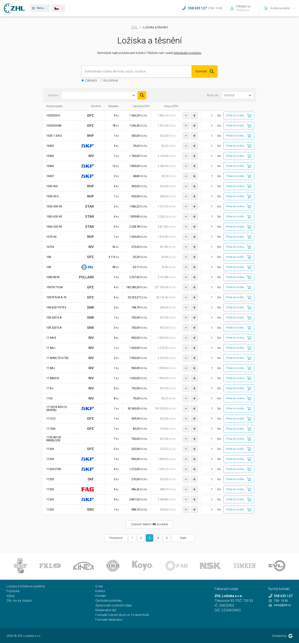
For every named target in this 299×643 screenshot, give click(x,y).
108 (48, 256)
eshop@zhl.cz (280, 605)
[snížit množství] (186, 115)
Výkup (10, 596)
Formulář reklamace (108, 619)
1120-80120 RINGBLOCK (53, 439)
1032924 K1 (53, 115)
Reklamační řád (105, 610)
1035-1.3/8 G (54, 135)
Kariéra (100, 591)
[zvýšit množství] (194, 115)
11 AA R (51, 337)
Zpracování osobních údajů (113, 605)
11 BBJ (50, 368)
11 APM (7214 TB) (57, 358)
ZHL (134, 27)
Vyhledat (204, 71)
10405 (50, 145)
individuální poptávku (187, 53)
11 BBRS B (52, 378)
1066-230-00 (54, 226)
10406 (50, 155)
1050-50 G (52, 196)
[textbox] (79, 95)
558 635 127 (280, 596)
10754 (50, 246)
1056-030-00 (54, 206)
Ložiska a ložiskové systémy (25, 586)
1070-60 (51, 236)
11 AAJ (50, 347)
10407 (50, 176)
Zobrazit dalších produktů (149, 524)
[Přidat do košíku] (238, 115)
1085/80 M (52, 277)
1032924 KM (53, 125)
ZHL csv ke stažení (19, 600)
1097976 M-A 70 (56, 297)
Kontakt (100, 596)
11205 (50, 479)
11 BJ (49, 388)
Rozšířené (110, 80)
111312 (50, 418)
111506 (50, 428)
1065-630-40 (54, 216)
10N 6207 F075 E (56, 307)
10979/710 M (54, 287)
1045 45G (52, 186)
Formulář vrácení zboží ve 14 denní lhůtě (122, 615)
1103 (49, 398)
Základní (91, 80)
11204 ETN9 (53, 469)
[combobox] (99, 95)
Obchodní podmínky (108, 600)
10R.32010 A (54, 317)
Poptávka (12, 591)
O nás (99, 586)
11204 (50, 448)
